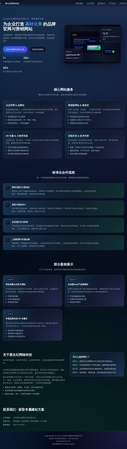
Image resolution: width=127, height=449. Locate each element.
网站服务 (79, 3)
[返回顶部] (9, 3)
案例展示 (101, 3)
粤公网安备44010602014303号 (63, 444)
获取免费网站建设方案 (15, 49)
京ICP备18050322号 (63, 441)
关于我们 (112, 3)
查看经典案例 (37, 49)
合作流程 (90, 3)
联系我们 (123, 3)
